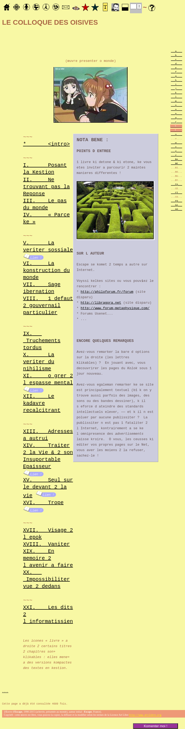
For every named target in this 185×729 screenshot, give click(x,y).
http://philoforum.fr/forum (107, 292)
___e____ (176, 67)
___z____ (176, 155)
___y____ (176, 151)
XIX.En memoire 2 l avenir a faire (48, 557)
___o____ (176, 109)
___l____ (176, 97)
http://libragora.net (101, 303)
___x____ (176, 146)
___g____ (176, 76)
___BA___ (176, 159)
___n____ (176, 105)
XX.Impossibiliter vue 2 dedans (46, 578)
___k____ (176, 92)
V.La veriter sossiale (48, 246)
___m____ (176, 101)
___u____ (176, 134)
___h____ (176, 80)
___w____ (176, 142)
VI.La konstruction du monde (46, 270)
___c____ (176, 59)
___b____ (176, 55)
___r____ (176, 121)
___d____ (176, 63)
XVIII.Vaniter (46, 543)
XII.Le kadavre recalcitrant (42, 403)
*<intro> (46, 143)
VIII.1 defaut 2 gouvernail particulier (48, 305)
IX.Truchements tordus (42, 340)
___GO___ (176, 209)
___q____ (176, 117)
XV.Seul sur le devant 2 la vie (48, 488)
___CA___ (176, 184)
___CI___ (176, 192)
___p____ (176, 113)
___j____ (176, 88)
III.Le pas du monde (45, 204)
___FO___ (176, 201)
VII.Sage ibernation (42, 288)
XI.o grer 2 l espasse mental (48, 379)
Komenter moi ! (155, 726)
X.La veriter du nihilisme (38, 361)
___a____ (176, 51)
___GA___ (176, 205)
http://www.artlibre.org (145, 715)
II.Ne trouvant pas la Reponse (46, 186)
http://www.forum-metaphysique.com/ (115, 309)
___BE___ (176, 163)
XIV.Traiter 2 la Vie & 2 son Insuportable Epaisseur (48, 456)
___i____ (176, 84)
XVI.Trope (43, 502)
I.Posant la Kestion (45, 168)
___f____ (176, 72)
